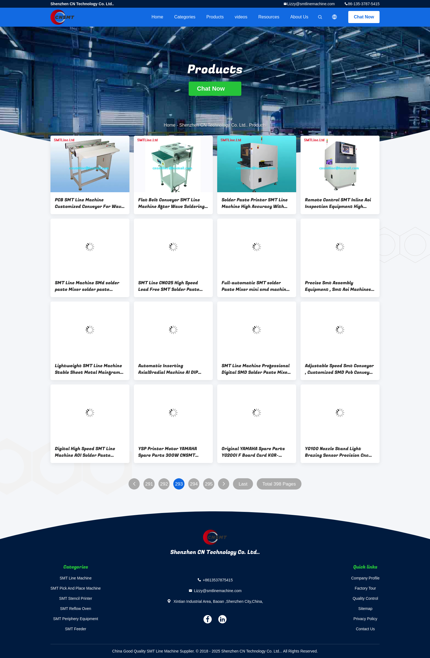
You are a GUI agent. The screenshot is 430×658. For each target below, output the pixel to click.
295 (209, 484)
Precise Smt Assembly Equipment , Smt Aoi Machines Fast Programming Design (338, 286)
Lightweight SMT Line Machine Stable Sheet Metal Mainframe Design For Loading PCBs (89, 369)
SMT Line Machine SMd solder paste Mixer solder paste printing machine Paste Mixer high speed (87, 286)
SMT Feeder (75, 629)
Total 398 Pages (279, 484)
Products (215, 17)
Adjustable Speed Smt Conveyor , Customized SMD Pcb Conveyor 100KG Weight (339, 369)
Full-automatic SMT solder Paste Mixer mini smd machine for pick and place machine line (255, 286)
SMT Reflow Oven (75, 608)
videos (241, 17)
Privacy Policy (365, 619)
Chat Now (364, 17)
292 (164, 484)
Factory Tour (365, 588)
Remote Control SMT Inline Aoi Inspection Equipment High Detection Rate (338, 203)
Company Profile (365, 578)
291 (149, 484)
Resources (268, 17)
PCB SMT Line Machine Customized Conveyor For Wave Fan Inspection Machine (89, 203)
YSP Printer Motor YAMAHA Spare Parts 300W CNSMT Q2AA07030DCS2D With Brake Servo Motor (171, 452)
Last (243, 484)
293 (179, 484)
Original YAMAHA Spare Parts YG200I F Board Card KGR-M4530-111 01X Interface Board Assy (256, 452)
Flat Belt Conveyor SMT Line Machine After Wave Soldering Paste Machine (171, 203)
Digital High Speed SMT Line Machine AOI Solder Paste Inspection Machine (85, 452)
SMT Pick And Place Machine (75, 588)
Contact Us (365, 629)
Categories (184, 17)
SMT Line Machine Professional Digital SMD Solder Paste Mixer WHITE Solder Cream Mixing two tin (257, 369)
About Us (299, 17)
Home (157, 17)
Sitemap (365, 608)
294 (194, 484)
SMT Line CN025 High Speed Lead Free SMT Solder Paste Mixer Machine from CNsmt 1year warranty (168, 286)
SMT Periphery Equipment (75, 619)
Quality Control (365, 598)
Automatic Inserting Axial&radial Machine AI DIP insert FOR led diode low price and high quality (170, 369)
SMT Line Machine (75, 578)
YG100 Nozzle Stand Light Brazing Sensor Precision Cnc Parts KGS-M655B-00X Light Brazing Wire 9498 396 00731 (337, 452)
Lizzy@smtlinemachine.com (311, 4)
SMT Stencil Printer (75, 598)
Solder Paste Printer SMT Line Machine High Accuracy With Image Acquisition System (255, 203)
